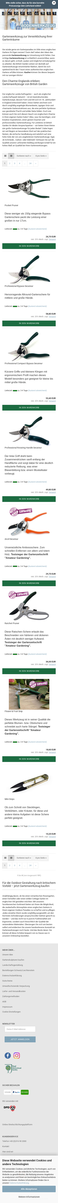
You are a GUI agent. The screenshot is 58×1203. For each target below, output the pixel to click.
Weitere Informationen (29, 1197)
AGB (4, 1001)
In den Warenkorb (29, 246)
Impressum (7, 1007)
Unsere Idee (7, 954)
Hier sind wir (7, 1151)
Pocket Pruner (11, 205)
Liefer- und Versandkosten (14, 991)
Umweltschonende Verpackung (16, 986)
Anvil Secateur (11, 539)
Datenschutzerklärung (19, 1183)
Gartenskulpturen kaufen (13, 960)
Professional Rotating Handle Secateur (23, 447)
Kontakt (5, 1146)
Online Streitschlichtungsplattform (17, 1124)
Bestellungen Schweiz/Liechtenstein (18, 970)
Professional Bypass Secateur (19, 286)
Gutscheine (7, 981)
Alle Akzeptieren (29, 1189)
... (24, 163)
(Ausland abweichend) (37, 229)
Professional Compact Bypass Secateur (24, 363)
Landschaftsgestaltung (12, 965)
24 (30, 163)
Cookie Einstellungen (11, 1012)
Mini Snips (9, 799)
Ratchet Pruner (12, 623)
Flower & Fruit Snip (14, 711)
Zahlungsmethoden (10, 996)
